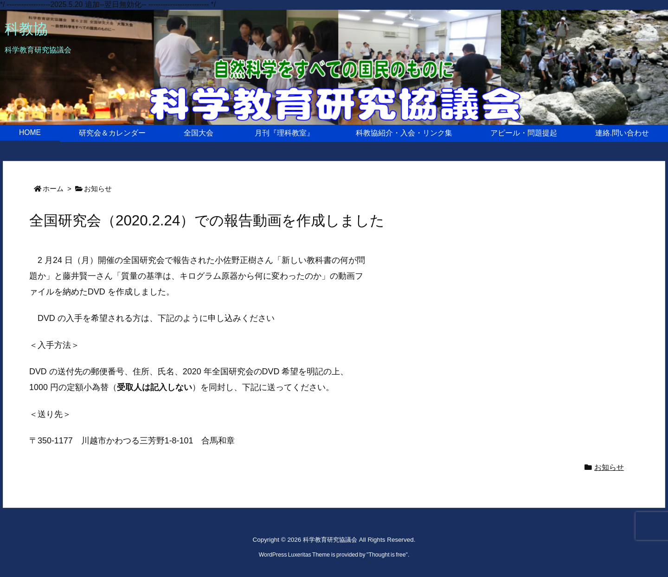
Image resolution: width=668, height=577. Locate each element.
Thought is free (386, 554)
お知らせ (98, 188)
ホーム (53, 188)
